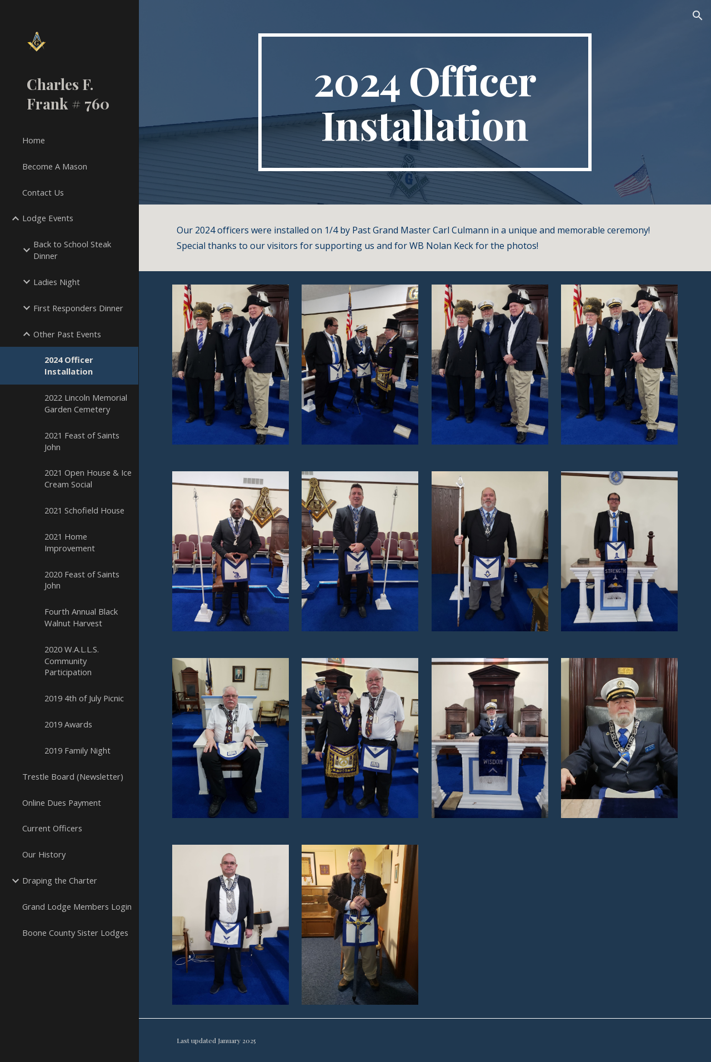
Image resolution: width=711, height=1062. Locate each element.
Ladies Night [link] (56, 281)
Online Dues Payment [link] (61, 802)
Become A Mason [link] (54, 166)
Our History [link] (44, 854)
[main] (424, 102)
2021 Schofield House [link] (84, 510)
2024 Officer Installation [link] (68, 365)
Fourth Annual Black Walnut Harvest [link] (81, 617)
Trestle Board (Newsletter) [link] (72, 776)
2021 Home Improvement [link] (69, 542)
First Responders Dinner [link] (78, 307)
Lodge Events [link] (47, 217)
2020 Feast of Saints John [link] (81, 580)
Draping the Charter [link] (59, 880)
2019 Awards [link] (68, 724)
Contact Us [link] (43, 192)
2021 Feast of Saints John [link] (81, 441)
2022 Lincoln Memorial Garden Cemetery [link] (85, 403)
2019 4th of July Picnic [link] (84, 698)
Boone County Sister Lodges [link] (75, 932)
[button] (697, 15)
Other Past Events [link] (67, 334)
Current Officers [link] (52, 828)
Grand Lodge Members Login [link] (77, 906)
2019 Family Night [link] (77, 750)
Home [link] (33, 140)
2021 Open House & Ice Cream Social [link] (88, 478)
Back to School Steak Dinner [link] (72, 249)
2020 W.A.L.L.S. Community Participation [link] (71, 661)
